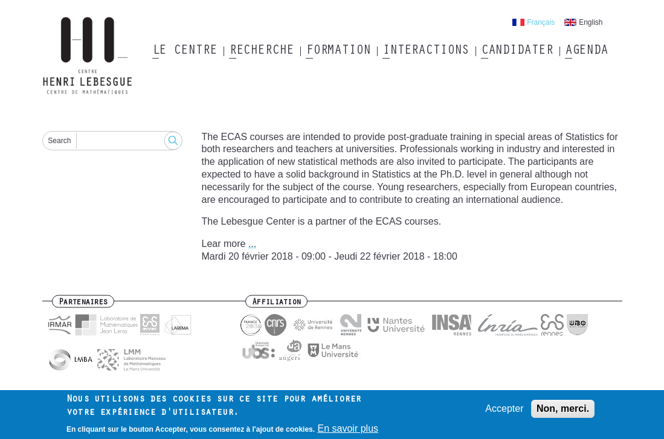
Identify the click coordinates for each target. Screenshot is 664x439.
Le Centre (184, 51)
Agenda (586, 51)
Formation (338, 51)
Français (541, 22)
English (590, 22)
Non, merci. (563, 409)
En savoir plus (348, 429)
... (252, 244)
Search (59, 140)
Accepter (504, 409)
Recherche (261, 51)
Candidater (517, 51)
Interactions (425, 51)
